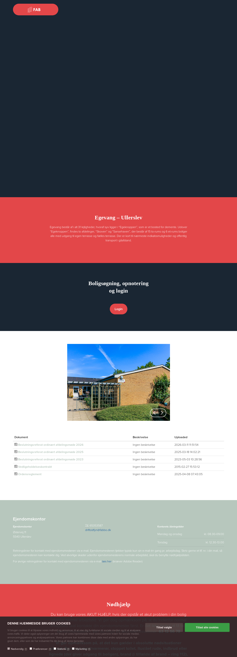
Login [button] (119, 309)
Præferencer (42, 649)
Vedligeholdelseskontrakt (35, 467)
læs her (106, 561)
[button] (154, 413)
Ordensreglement (29, 474)
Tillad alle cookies (207, 627)
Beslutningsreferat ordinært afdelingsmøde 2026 (51, 445)
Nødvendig (19, 649)
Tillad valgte (164, 627)
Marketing (83, 649)
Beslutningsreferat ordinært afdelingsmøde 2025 (51, 452)
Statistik (63, 649)
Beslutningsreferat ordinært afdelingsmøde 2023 (50, 459)
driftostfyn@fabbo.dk (98, 530)
